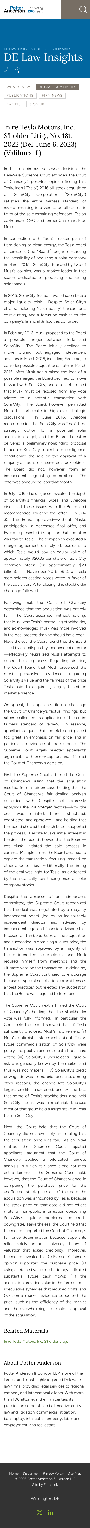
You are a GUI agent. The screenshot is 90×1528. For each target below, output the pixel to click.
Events (14, 104)
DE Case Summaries (54, 49)
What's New (18, 87)
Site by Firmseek (45, 1484)
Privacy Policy (53, 1473)
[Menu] (70, 10)
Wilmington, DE (45, 1498)
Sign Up (36, 104)
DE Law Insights (18, 49)
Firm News (52, 95)
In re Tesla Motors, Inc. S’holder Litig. (36, 1341)
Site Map (74, 1473)
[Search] (83, 9)
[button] (17, 70)
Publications (20, 95)
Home (14, 1473)
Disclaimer (31, 1473)
